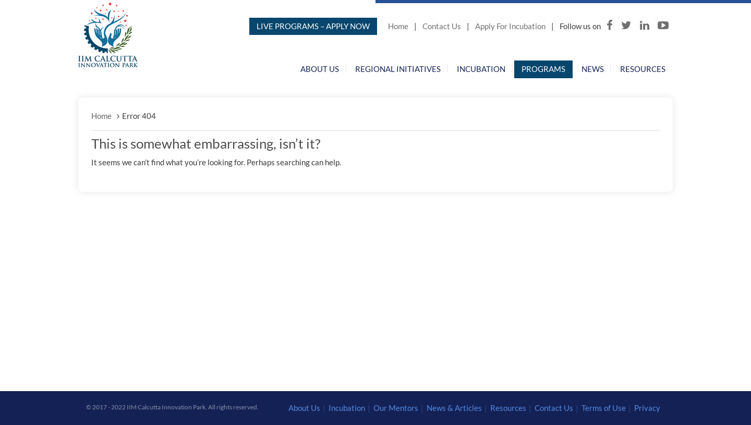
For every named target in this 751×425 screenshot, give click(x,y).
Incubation (481, 69)
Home (398, 26)
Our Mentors (395, 407)
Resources (642, 69)
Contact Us (441, 26)
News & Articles (454, 407)
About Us (319, 69)
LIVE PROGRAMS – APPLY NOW (313, 26)
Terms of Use (604, 407)
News (593, 69)
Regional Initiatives (398, 69)
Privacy (647, 407)
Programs (543, 69)
